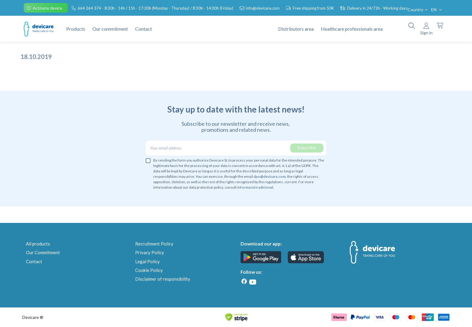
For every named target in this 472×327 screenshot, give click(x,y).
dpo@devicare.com (269, 176)
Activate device (48, 8)
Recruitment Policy (154, 243)
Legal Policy (147, 261)
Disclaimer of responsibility (162, 279)
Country (418, 9)
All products (38, 243)
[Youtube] (252, 282)
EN (437, 9)
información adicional (255, 187)
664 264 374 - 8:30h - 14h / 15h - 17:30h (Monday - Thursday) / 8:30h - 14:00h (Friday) (156, 8)
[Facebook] (244, 281)
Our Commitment (43, 252)
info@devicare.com (263, 8)
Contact (34, 261)
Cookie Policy (149, 270)
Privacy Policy (149, 252)
